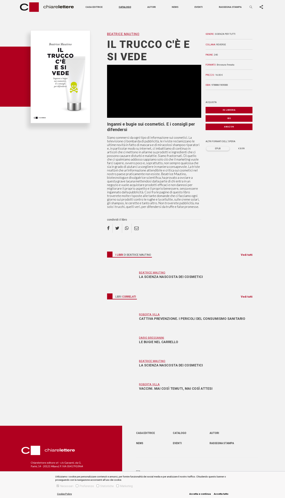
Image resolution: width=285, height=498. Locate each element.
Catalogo (125, 7)
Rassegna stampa (230, 7)
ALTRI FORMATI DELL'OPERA (220, 141)
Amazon (229, 127)
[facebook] (110, 228)
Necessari (65, 486)
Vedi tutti (246, 254)
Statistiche (105, 486)
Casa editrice (94, 7)
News (175, 7)
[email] (136, 228)
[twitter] (117, 228)
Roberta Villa (149, 314)
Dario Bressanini (151, 337)
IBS (229, 118)
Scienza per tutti (225, 34)
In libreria (229, 110)
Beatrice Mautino (123, 34)
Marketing (124, 486)
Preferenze (85, 486)
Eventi (198, 7)
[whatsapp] (127, 228)
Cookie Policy (64, 494)
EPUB (218, 148)
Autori (151, 7)
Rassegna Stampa (222, 443)
